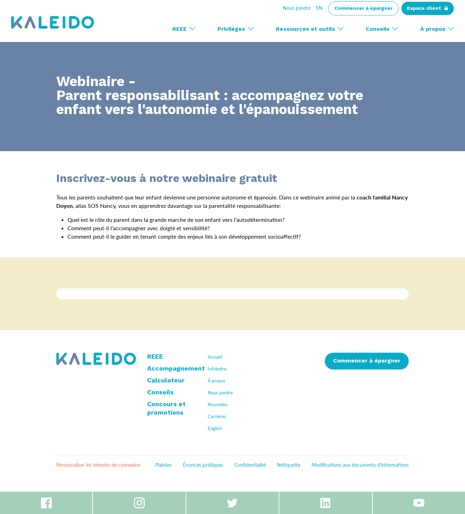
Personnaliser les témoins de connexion (98, 465)
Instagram (139, 503)
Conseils (160, 392)
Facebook (46, 503)
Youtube (419, 503)
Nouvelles (218, 404)
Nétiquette (288, 465)
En (319, 8)
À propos (217, 380)
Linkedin (325, 503)
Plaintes (163, 465)
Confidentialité (250, 465)
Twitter (232, 503)
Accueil (215, 357)
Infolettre (217, 369)
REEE (155, 357)
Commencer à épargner (366, 361)
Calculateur (166, 381)
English (215, 428)
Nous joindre (296, 8)
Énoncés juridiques (203, 465)
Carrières (217, 416)
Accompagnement (176, 369)
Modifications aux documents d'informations (360, 465)
